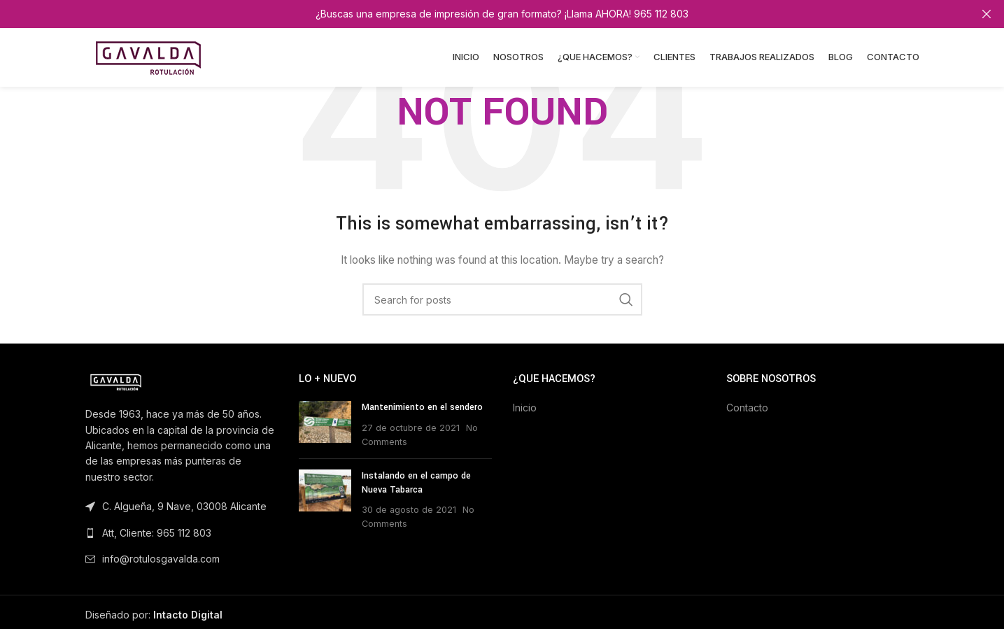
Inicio (525, 408)
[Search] (502, 299)
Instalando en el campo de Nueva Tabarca (416, 482)
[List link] (181, 533)
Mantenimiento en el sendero (422, 407)
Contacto (747, 408)
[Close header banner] (986, 14)
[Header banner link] (481, 14)
